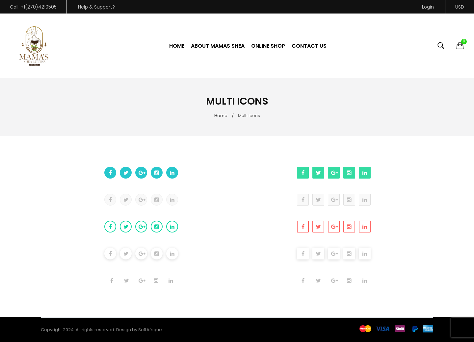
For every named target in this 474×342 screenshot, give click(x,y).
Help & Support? (96, 7)
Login (428, 7)
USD (459, 7)
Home (220, 115)
